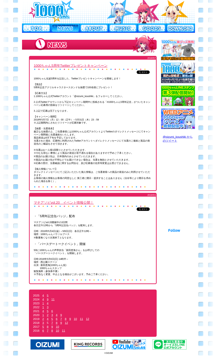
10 (75, 319)
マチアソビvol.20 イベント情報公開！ (64, 202)
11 (53, 299)
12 (87, 319)
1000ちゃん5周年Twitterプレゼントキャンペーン (70, 65)
